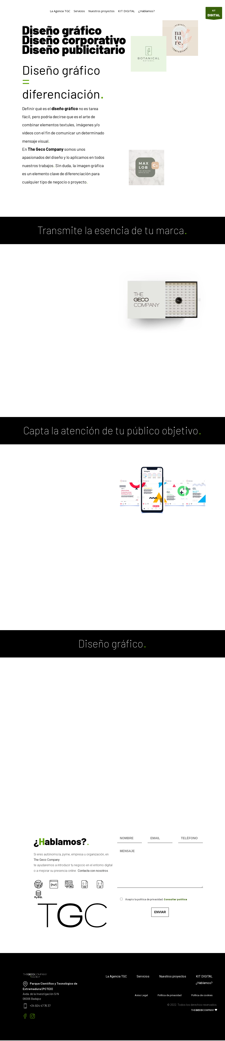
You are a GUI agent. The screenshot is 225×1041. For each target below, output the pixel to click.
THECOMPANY (204, 1010)
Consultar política (175, 899)
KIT (214, 14)
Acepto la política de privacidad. (150, 899)
